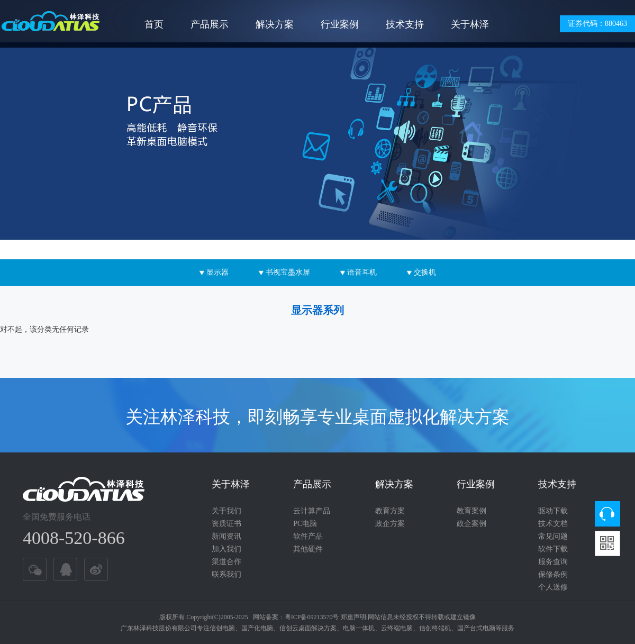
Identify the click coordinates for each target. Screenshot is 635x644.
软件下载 (553, 549)
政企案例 (471, 524)
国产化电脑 (257, 628)
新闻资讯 (226, 536)
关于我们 (226, 511)
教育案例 (471, 511)
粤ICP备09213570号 (312, 617)
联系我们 (226, 574)
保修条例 (553, 574)
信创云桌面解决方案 (308, 628)
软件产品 (308, 536)
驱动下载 (553, 511)
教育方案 (390, 511)
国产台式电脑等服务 (485, 628)
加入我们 (226, 549)
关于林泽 (470, 24)
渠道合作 (226, 562)
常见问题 (553, 536)
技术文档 (553, 524)
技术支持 (405, 24)
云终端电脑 (397, 628)
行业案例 (340, 24)
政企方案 (390, 524)
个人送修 (553, 587)
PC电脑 (305, 524)
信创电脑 (222, 628)
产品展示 (209, 24)
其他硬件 (308, 549)
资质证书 (226, 524)
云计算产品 (311, 511)
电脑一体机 (359, 628)
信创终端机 (435, 628)
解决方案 (275, 24)
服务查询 (553, 562)
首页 (154, 24)
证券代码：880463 (597, 24)
